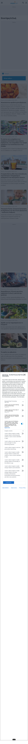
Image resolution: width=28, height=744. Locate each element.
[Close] (25, 375)
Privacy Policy (22, 487)
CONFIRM (8, 482)
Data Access (14, 487)
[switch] (22, 405)
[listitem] (14, 402)
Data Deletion (5, 487)
